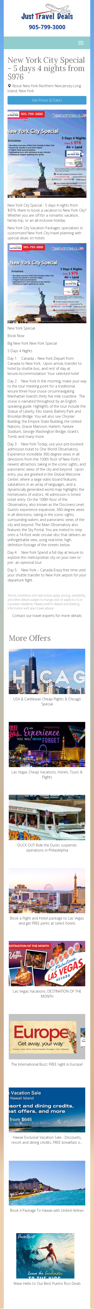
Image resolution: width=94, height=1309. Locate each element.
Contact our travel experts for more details (47, 615)
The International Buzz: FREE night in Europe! (47, 1040)
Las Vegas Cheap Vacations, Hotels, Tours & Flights (47, 750)
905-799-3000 (47, 27)
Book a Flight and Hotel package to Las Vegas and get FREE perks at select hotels (47, 897)
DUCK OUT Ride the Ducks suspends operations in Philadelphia (47, 824)
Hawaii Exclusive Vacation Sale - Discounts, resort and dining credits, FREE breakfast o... (47, 1116)
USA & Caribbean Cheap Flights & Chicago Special (47, 677)
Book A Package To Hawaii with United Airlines (47, 1186)
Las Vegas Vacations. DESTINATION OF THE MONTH (47, 970)
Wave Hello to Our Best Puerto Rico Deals (47, 1259)
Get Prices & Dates (47, 100)
